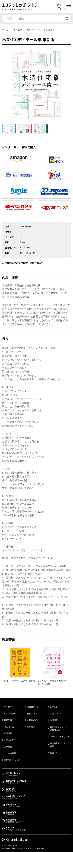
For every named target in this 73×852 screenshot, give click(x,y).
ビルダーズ (9, 727)
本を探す (17, 30)
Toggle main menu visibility (68, 4)
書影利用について (12, 760)
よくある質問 (10, 753)
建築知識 (8, 720)
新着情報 (8, 733)
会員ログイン (33, 707)
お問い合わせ (56, 753)
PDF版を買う (10, 714)
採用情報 (54, 720)
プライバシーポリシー (59, 736)
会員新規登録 (33, 720)
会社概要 (54, 707)
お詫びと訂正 (10, 740)
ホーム (5, 30)
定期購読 (31, 727)
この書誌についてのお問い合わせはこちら (24, 262)
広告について (56, 714)
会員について (33, 714)
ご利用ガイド (10, 747)
